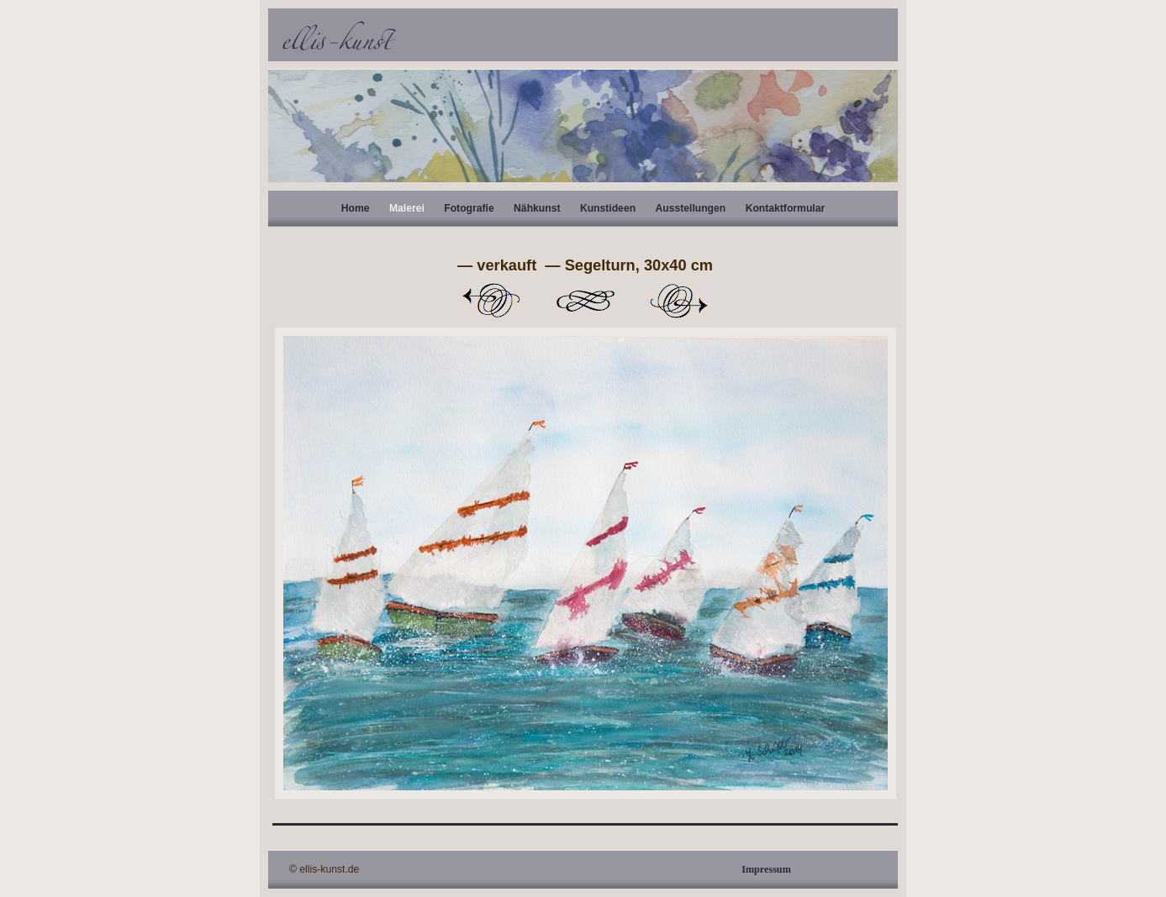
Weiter (679, 301)
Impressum (766, 869)
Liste (585, 301)
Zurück (491, 301)
